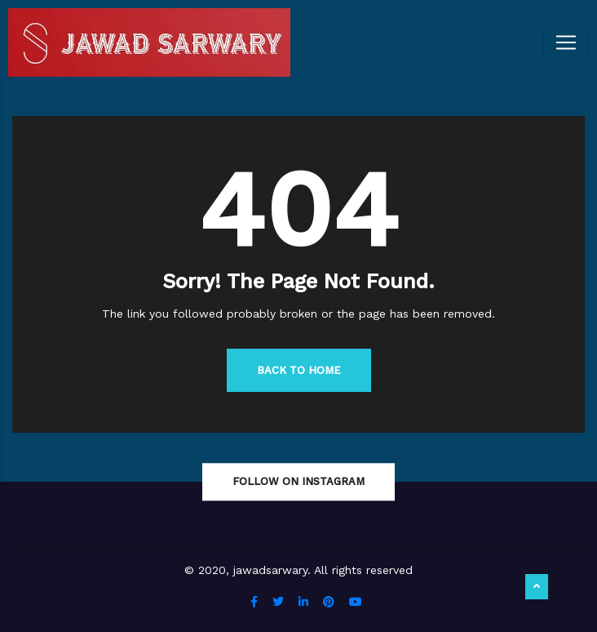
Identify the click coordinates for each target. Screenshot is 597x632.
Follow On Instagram (298, 481)
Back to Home (299, 370)
